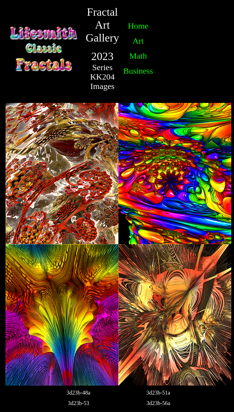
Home (138, 25)
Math (138, 55)
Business (138, 70)
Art (138, 40)
